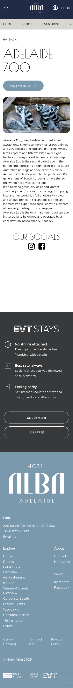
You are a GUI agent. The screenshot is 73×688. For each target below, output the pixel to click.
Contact (60, 556)
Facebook (61, 587)
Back (10, 39)
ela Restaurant (14, 577)
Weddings (11, 609)
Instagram (61, 582)
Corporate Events (16, 598)
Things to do (13, 620)
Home (7, 24)
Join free (36, 432)
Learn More (36, 417)
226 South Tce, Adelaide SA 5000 (29, 526)
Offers (8, 626)
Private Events (14, 604)
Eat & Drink (51, 24)
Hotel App (62, 562)
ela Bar (8, 583)
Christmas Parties (16, 615)
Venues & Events (16, 588)
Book (65, 8)
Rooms (26, 24)
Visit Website (23, 85)
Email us (9, 537)
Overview (10, 572)
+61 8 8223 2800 (16, 531)
